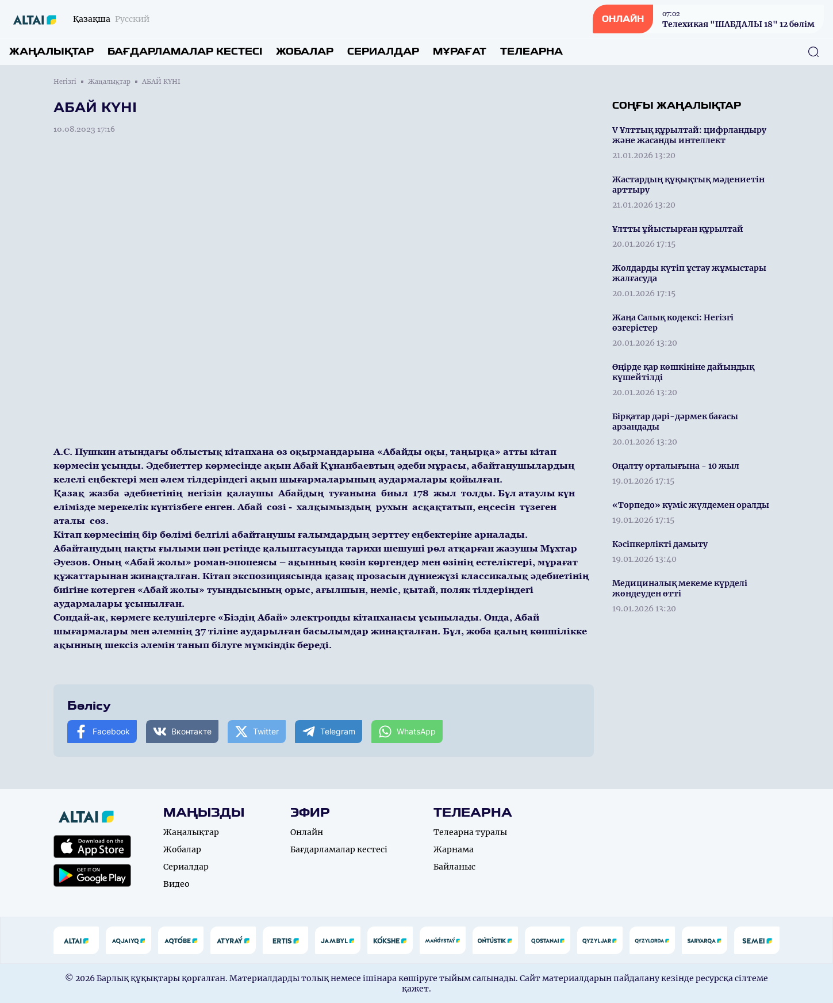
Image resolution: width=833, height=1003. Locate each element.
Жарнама (453, 849)
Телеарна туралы (470, 832)
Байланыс (454, 867)
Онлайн (306, 832)
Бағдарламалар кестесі (185, 51)
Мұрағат (459, 51)
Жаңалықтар (51, 51)
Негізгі (64, 82)
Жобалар (304, 51)
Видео (176, 884)
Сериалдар (383, 51)
